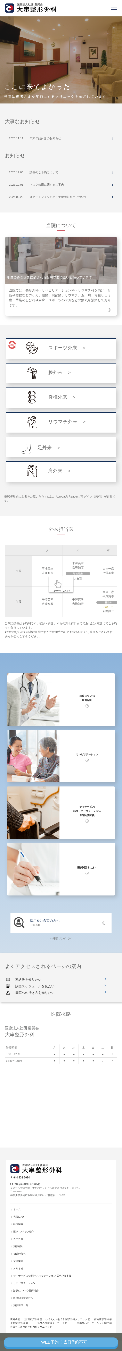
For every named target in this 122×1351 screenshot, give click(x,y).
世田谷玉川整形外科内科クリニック (30, 1326)
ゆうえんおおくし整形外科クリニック (66, 1319)
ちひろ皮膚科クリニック (50, 1323)
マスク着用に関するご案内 (47, 184)
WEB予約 (64, 1342)
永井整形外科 (17, 1323)
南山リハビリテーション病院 (93, 1323)
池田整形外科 (31, 1319)
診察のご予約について (44, 172)
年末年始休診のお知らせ (45, 138)
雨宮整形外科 (101, 1319)
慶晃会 (14, 1319)
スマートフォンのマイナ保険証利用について (58, 197)
